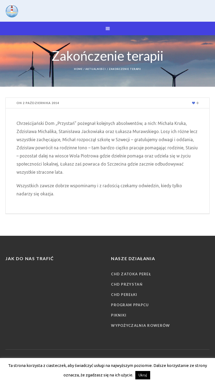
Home (78, 68)
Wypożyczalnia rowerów (140, 325)
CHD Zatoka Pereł (131, 274)
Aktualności (95, 68)
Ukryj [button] (143, 375)
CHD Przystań (127, 284)
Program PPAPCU (130, 305)
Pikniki (118, 315)
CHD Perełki (124, 294)
